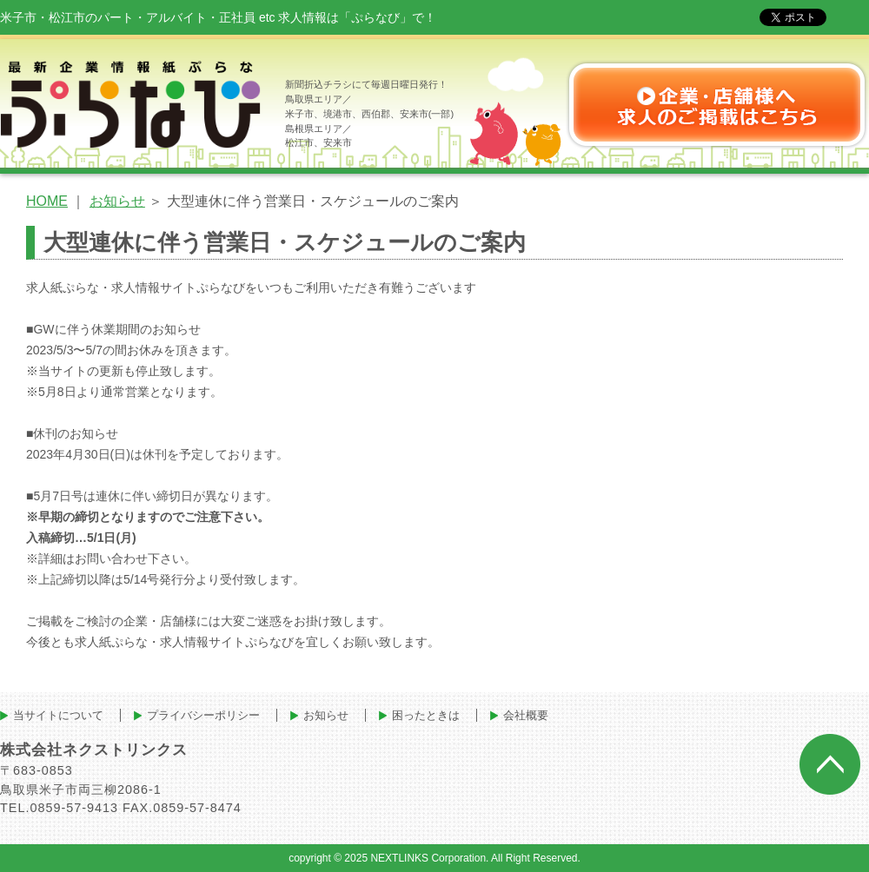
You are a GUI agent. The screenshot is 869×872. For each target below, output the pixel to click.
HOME (47, 201)
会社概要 (525, 715)
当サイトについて (58, 715)
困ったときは (426, 715)
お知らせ (117, 201)
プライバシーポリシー (203, 715)
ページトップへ (829, 764)
